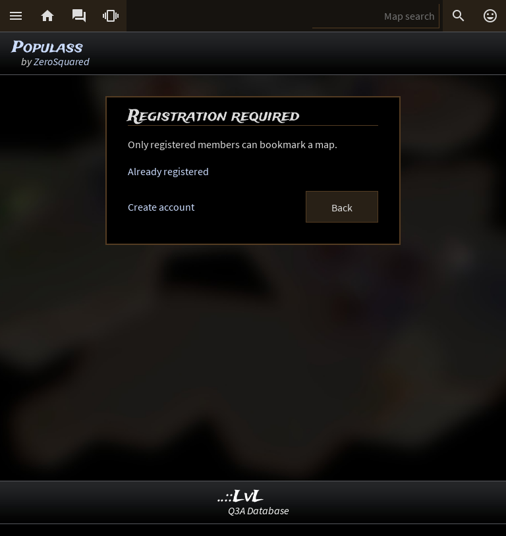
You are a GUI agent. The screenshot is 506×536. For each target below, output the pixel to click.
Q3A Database (258, 510)
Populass (47, 47)
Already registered (168, 171)
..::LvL (241, 496)
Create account (161, 206)
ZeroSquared (62, 61)
